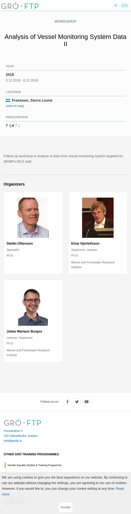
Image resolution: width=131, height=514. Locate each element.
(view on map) (15, 105)
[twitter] (77, 402)
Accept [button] (65, 507)
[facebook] (67, 402)
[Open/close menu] (124, 5)
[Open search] (115, 5)
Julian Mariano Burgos (24, 331)
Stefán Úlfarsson (20, 243)
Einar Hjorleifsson (85, 243)
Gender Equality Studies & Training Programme (35, 465)
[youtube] (86, 402)
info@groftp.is (13, 440)
